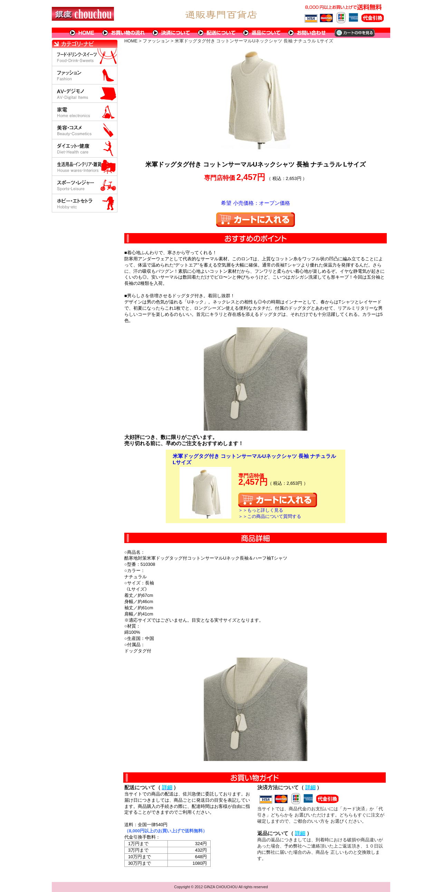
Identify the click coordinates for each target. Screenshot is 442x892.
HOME (82, 33)
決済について (171, 33)
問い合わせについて (307, 33)
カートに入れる (255, 219)
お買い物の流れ (123, 33)
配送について (216, 33)
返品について (262, 33)
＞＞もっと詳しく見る (260, 510)
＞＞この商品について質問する (269, 516)
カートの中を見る (354, 33)
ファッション (156, 40)
